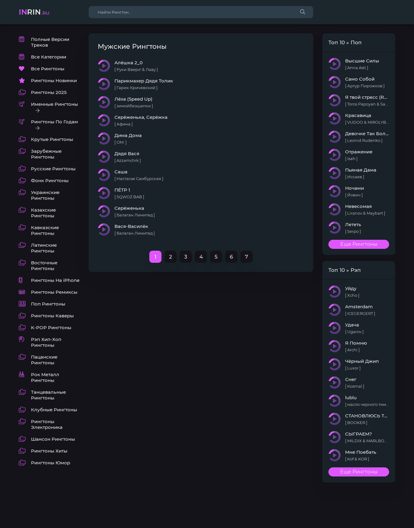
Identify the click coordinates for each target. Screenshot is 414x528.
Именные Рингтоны (54, 104)
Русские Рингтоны (53, 169)
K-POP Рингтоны (51, 327)
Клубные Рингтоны (54, 410)
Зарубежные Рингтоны (46, 154)
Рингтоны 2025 (49, 92)
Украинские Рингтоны (45, 195)
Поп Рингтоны (48, 304)
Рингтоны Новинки (54, 80)
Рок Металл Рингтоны (45, 377)
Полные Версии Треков (50, 42)
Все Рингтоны (47, 69)
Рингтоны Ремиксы (54, 292)
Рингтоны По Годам (54, 122)
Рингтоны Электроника (47, 424)
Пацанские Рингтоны (44, 360)
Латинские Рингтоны (44, 248)
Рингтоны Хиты (49, 451)
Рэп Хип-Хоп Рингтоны (46, 342)
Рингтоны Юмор (50, 463)
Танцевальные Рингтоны (48, 395)
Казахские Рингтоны (43, 213)
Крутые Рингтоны (52, 139)
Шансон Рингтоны (53, 439)
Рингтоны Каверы (52, 316)
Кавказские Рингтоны (45, 230)
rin (34, 12)
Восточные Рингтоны (44, 265)
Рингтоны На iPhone (55, 280)
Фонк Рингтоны (50, 180)
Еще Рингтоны (359, 244)
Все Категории (48, 57)
